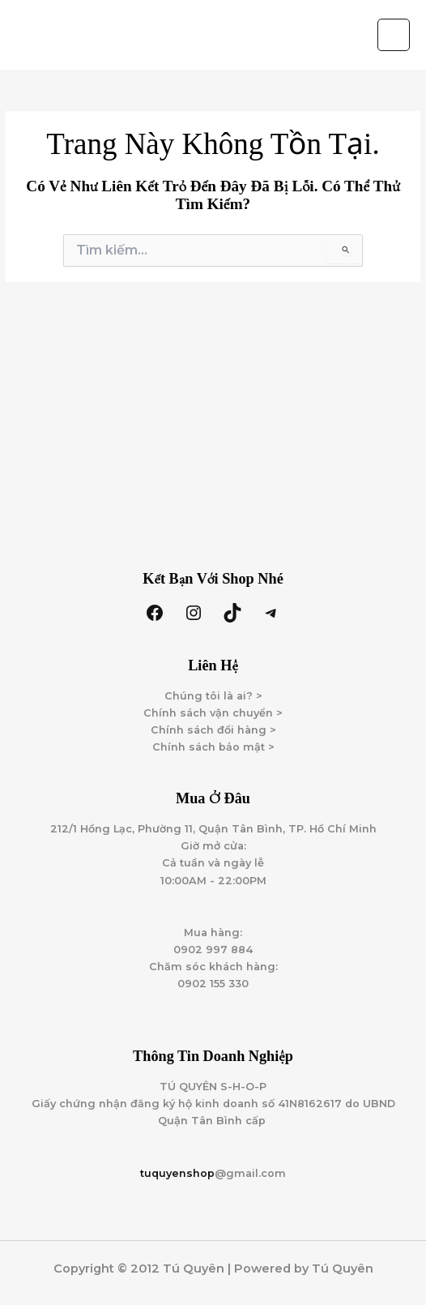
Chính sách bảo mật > (213, 747)
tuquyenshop (177, 1173)
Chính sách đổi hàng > (213, 730)
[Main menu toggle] (393, 35)
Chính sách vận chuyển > (213, 713)
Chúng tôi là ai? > (213, 696)
